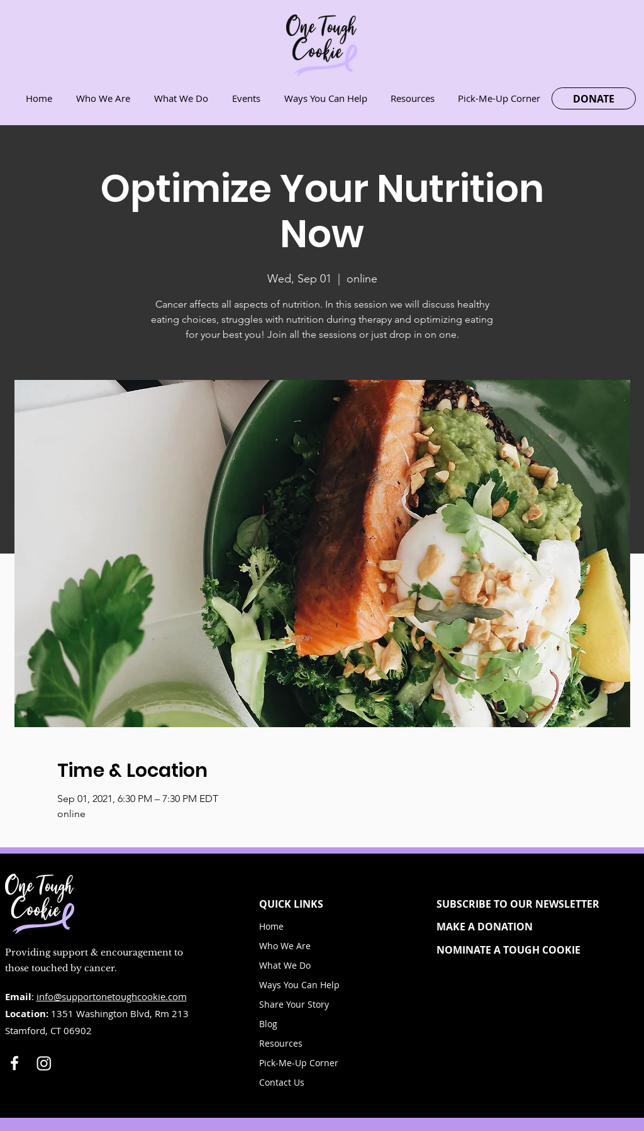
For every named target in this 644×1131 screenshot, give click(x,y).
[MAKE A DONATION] (528, 926)
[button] (528, 904)
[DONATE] (594, 98)
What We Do (285, 965)
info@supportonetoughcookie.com (111, 996)
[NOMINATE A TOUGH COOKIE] (528, 950)
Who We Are (285, 946)
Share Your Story (294, 1004)
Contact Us (281, 1082)
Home (271, 926)
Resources (281, 1043)
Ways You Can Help (299, 985)
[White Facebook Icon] (14, 1063)
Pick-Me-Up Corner (298, 1063)
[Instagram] (44, 1063)
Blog (268, 1024)
